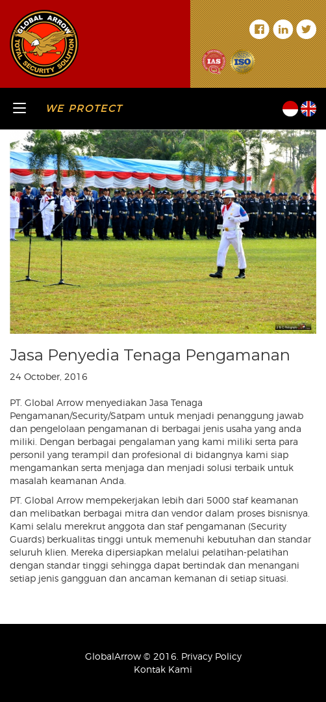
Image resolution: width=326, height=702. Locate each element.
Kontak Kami (163, 669)
